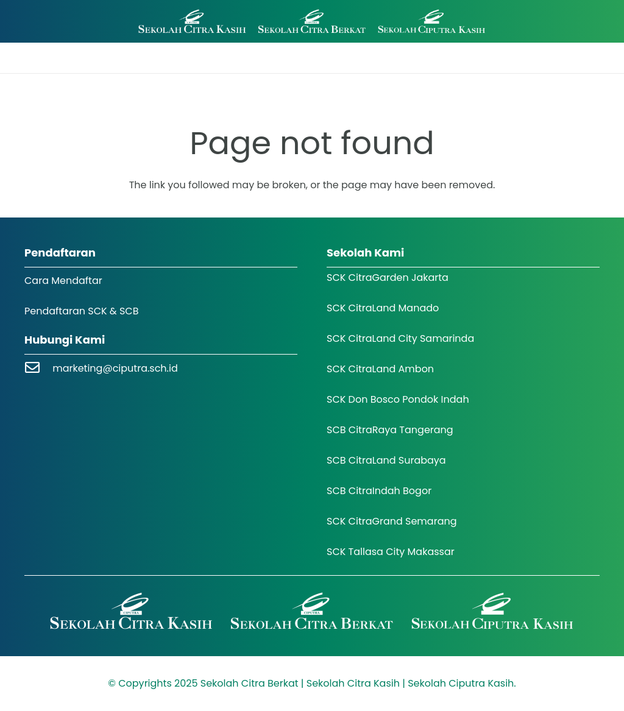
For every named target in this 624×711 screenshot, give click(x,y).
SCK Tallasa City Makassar (391, 552)
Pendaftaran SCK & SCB (81, 311)
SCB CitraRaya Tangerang (390, 430)
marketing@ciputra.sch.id (115, 368)
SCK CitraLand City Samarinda (400, 338)
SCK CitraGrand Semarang (392, 521)
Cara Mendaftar (63, 281)
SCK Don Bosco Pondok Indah (398, 399)
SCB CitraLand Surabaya (386, 460)
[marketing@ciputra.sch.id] (38, 369)
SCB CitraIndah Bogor (379, 491)
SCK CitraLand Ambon (380, 369)
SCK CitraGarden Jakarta (387, 278)
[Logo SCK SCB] (311, 21)
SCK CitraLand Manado (383, 308)
